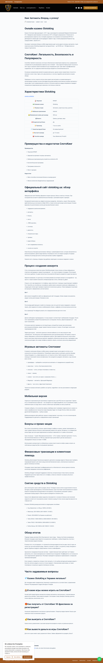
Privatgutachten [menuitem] (18, 1)
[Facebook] (76, 8)
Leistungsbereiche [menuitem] (32, 8)
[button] (99, 659)
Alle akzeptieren (27, 657)
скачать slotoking (29, 96)
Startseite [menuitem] (15, 7)
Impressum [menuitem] (75, 660)
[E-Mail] (81, 8)
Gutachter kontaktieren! (90, 7)
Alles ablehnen (17, 657)
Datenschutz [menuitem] (82, 660)
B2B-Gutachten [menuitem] (9, 1)
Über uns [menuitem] (22, 7)
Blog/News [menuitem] (41, 7)
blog (45, 21)
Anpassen (8, 657)
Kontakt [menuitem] (48, 7)
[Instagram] (79, 8)
